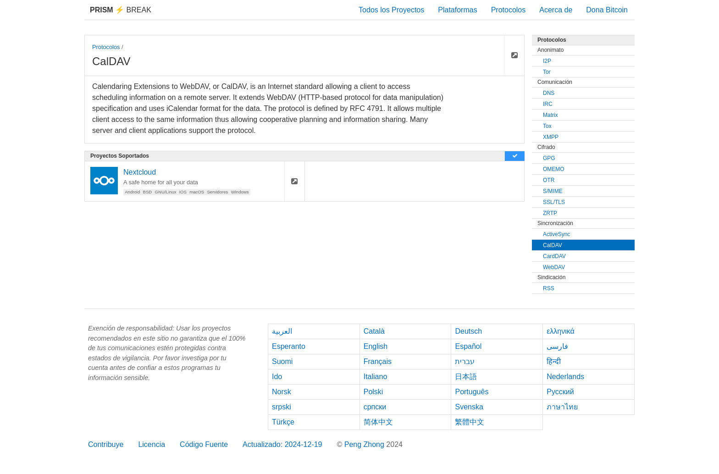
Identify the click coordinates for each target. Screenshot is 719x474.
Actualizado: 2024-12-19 (282, 444)
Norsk (281, 392)
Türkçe (283, 422)
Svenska (469, 407)
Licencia (151, 444)
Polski (373, 392)
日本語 (466, 376)
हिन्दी (554, 361)
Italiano (375, 376)
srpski (281, 407)
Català (374, 331)
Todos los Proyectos (391, 10)
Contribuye (105, 444)
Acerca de (555, 10)
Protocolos (508, 10)
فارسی (557, 346)
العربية (282, 331)
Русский (560, 392)
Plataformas (457, 10)
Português (471, 392)
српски (375, 407)
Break (120, 10)
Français (378, 361)
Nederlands (565, 376)
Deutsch (468, 331)
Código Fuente (204, 444)
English (375, 346)
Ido (277, 376)
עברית (465, 361)
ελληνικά (561, 331)
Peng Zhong (365, 444)
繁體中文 (469, 422)
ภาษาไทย (562, 407)
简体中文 (378, 422)
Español (468, 346)
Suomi (282, 361)
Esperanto (288, 346)
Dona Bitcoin (607, 10)
